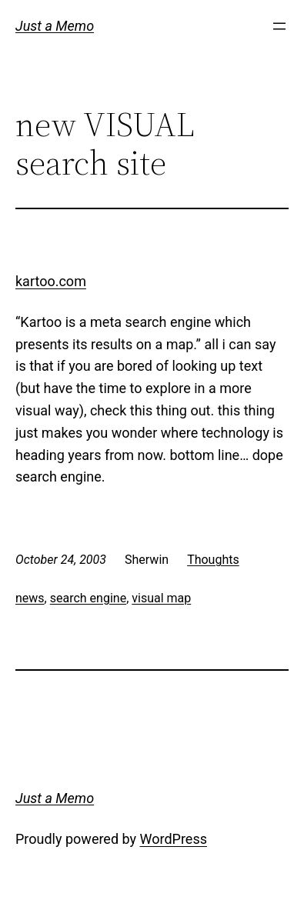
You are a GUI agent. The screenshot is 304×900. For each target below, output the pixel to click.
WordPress (173, 839)
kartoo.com (50, 281)
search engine (88, 598)
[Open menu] (279, 26)
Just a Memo (54, 26)
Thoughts (213, 559)
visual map (161, 598)
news (30, 598)
